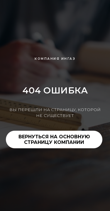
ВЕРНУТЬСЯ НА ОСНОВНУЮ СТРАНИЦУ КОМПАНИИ (54, 139)
